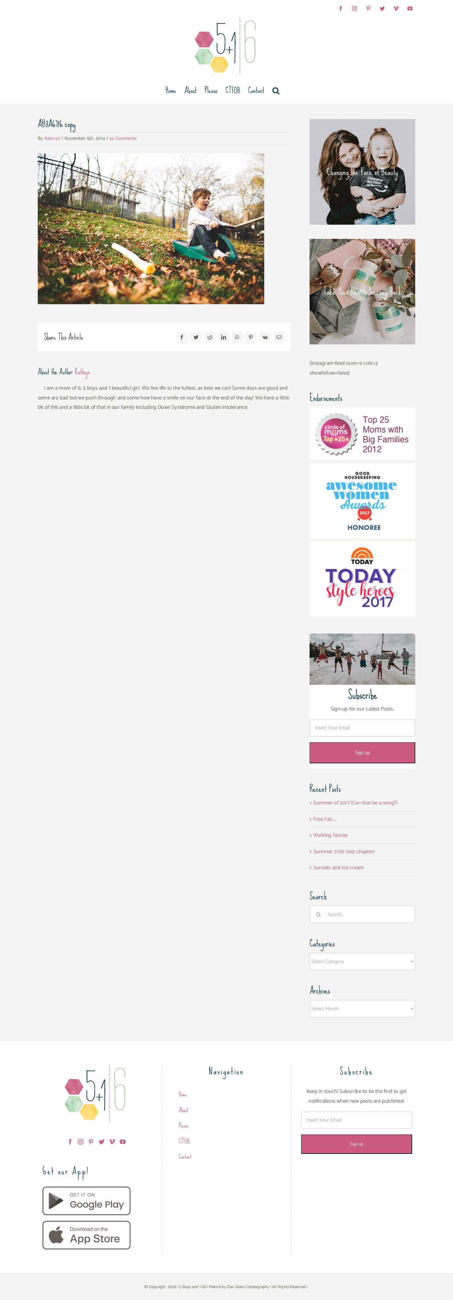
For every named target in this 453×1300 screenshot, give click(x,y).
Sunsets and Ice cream (338, 867)
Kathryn (52, 138)
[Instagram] (80, 1141)
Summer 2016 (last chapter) (344, 851)
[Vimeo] (112, 1141)
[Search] (318, 914)
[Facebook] (70, 1141)
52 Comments (123, 138)
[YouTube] (123, 1141)
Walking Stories (330, 835)
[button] (275, 90)
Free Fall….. (325, 819)
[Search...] (362, 914)
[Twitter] (101, 1141)
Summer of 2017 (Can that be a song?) (355, 802)
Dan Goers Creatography (248, 1287)
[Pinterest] (91, 1141)
